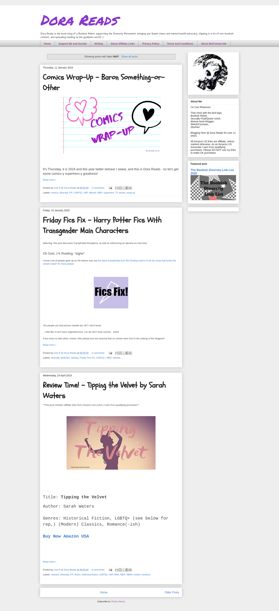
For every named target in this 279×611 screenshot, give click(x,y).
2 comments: (98, 187)
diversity (63, 192)
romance (146, 574)
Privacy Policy (150, 43)
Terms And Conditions (180, 43)
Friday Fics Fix (87, 357)
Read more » (49, 179)
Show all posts (129, 56)
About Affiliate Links (123, 43)
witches (116, 357)
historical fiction (90, 574)
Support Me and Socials (73, 43)
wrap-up (131, 192)
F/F (70, 192)
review (137, 574)
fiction (78, 574)
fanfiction (65, 357)
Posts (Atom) (118, 601)
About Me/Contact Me (214, 43)
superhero (109, 192)
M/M (116, 574)
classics (55, 574)
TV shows (120, 192)
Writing (98, 43)
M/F (86, 192)
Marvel (92, 192)
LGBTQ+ (78, 192)
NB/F (99, 192)
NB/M (129, 574)
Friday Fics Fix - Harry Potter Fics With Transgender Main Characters (102, 225)
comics (54, 192)
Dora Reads (78, 19)
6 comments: (98, 569)
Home (47, 43)
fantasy (74, 357)
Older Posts (172, 592)
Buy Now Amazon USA (66, 536)
